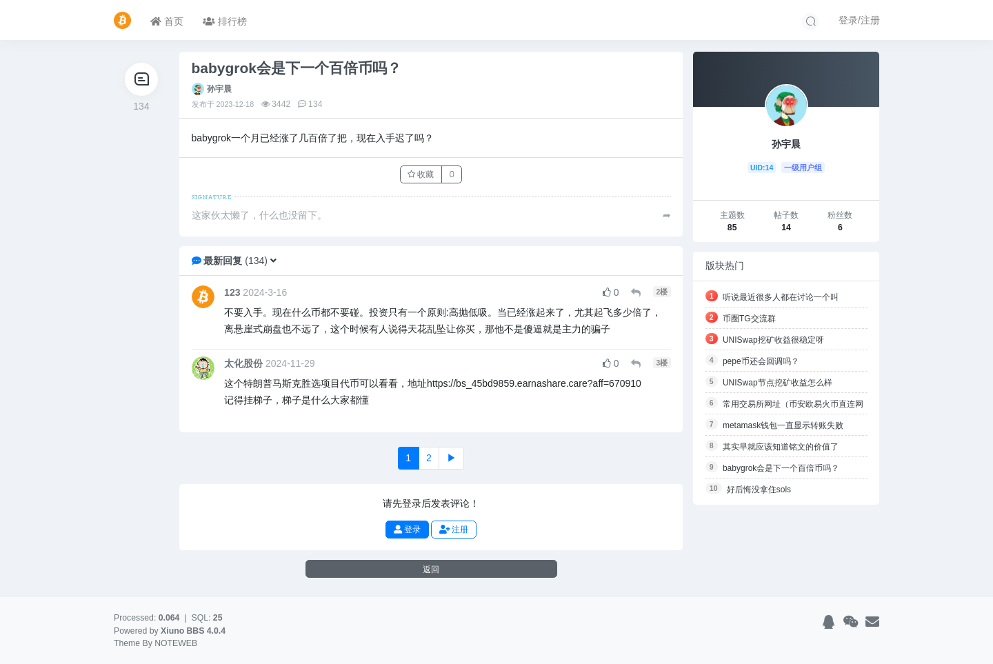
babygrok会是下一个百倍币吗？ (781, 468)
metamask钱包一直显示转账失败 (783, 425)
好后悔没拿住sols (759, 489)
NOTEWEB (175, 643)
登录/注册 (859, 20)
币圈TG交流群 (749, 318)
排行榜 (225, 21)
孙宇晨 (219, 89)
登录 (407, 529)
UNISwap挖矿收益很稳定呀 (773, 340)
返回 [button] (431, 569)
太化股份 (243, 363)
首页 (166, 21)
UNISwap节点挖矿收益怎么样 (777, 383)
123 (232, 292)
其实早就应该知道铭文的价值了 (781, 447)
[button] (273, 260)
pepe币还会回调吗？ (761, 361)
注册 (453, 529)
